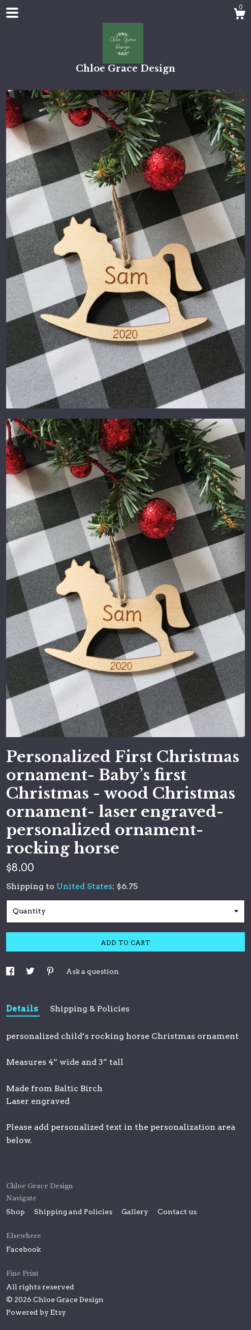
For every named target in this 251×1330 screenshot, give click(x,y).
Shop (16, 1212)
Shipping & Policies (90, 1009)
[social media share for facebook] (11, 971)
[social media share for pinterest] (51, 971)
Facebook (23, 1249)
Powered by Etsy (36, 1312)
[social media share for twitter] (31, 971)
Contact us (177, 1212)
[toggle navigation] (12, 13)
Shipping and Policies (74, 1212)
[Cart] (239, 15)
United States (84, 886)
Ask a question (92, 971)
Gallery (135, 1212)
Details (23, 1009)
